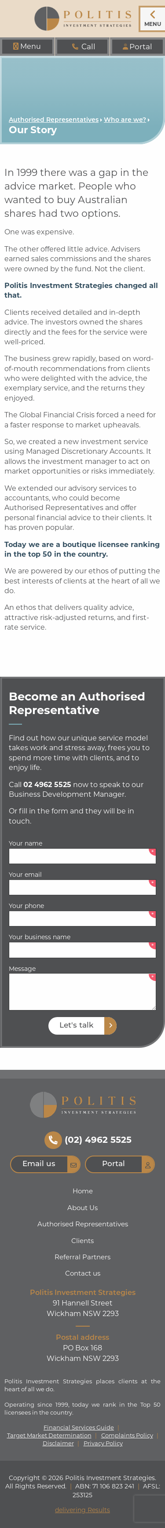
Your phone (26, 906)
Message (22, 969)
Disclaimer (58, 1443)
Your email (25, 875)
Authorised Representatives (54, 120)
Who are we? (125, 120)
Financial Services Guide (79, 1427)
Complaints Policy (127, 1435)
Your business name (39, 937)
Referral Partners (82, 1257)
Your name (25, 843)
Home (83, 1191)
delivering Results (82, 1510)
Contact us (82, 1273)
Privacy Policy (103, 1443)
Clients (82, 1240)
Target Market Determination (49, 1435)
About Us (82, 1207)
